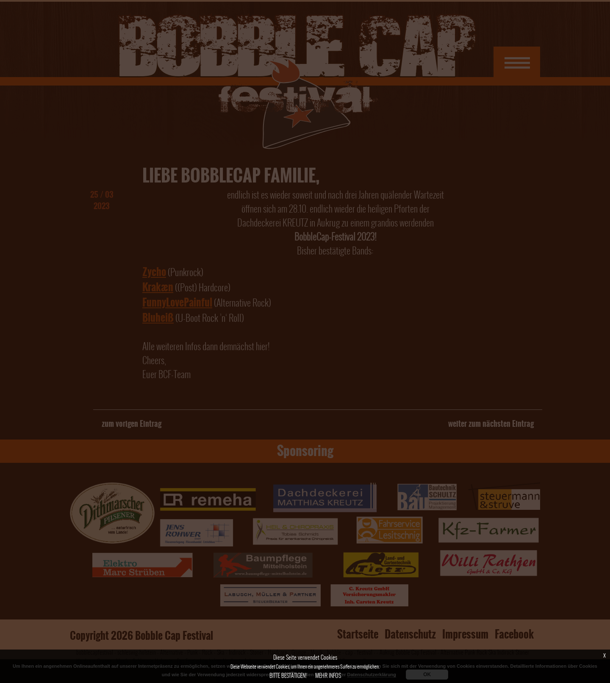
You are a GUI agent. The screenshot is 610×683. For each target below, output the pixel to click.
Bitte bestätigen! (288, 675)
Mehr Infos (328, 675)
